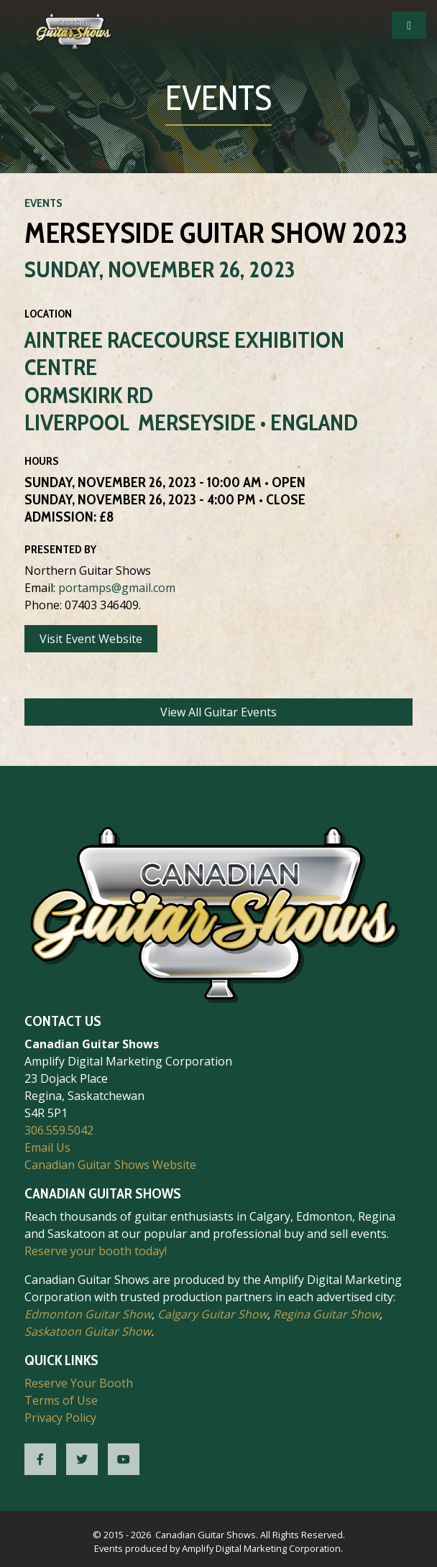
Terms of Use (61, 1400)
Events (43, 203)
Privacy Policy (60, 1417)
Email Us (47, 1147)
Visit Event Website (91, 639)
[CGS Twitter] (82, 1459)
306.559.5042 (58, 1130)
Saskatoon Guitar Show (87, 1331)
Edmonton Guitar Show (88, 1314)
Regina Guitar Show (326, 1314)
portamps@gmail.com (116, 588)
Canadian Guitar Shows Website (110, 1165)
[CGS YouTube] (123, 1459)
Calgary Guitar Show (212, 1314)
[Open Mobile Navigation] (409, 25)
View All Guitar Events (218, 712)
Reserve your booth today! (95, 1251)
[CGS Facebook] (40, 1459)
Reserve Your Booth (78, 1383)
